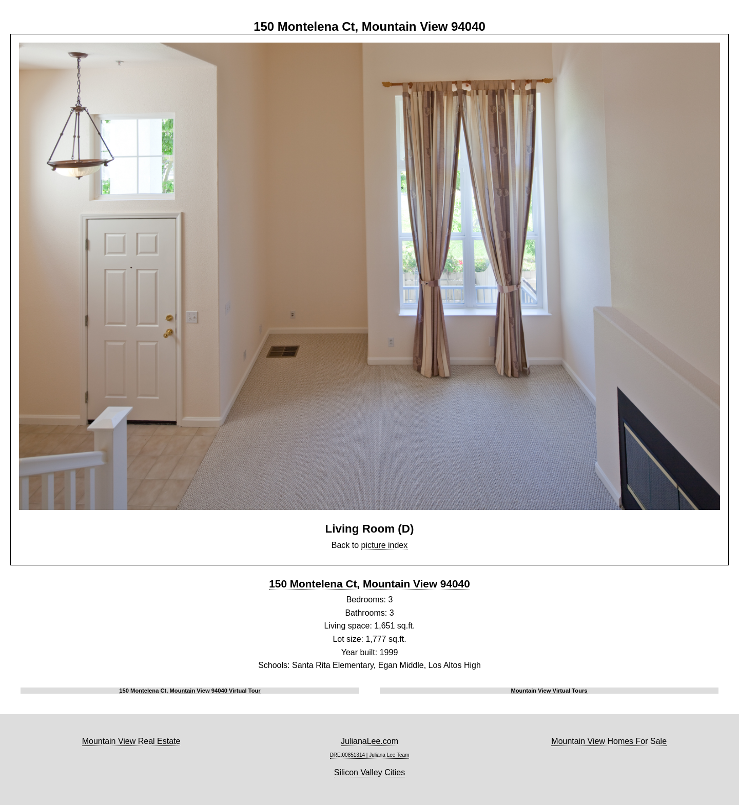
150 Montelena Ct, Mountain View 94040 (369, 584)
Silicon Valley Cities (369, 772)
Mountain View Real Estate (131, 741)
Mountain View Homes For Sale (609, 741)
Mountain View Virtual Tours (549, 691)
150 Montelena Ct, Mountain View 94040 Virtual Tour (189, 691)
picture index (384, 545)
